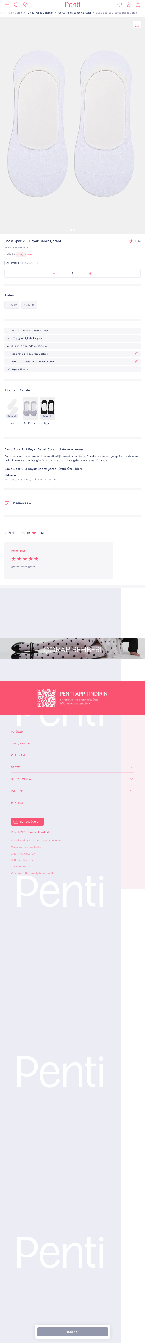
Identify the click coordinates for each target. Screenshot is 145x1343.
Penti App (17, 790)
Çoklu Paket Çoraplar (40, 12)
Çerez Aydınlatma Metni (26, 847)
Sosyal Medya (21, 779)
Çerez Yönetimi (20, 866)
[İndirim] (25, 4)
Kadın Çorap (14, 12)
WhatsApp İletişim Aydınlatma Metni (34, 873)
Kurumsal (18, 755)
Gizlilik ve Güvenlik (23, 853)
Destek (16, 767)
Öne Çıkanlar (21, 743)
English (17, 803)
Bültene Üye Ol (29, 821)
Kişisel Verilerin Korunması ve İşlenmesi (36, 840)
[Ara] (16, 4)
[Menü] (7, 4)
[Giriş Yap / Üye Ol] (128, 4)
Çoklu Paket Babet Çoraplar (74, 12)
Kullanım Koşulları (22, 860)
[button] (71, 230)
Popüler (17, 731)
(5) (138, 241)
